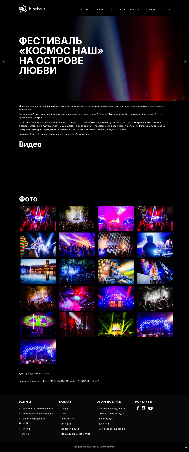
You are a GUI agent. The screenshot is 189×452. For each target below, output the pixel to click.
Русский (26, 428)
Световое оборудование (112, 408)
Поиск (23, 423)
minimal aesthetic (107, 446)
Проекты (85, 9)
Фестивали (66, 423)
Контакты (165, 9)
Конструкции (106, 418)
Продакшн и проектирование (38, 408)
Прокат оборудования (33, 418)
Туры (63, 413)
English (25, 433)
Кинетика (104, 423)
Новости (134, 9)
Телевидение (67, 418)
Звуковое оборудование (112, 428)
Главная (23, 381)
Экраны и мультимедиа (111, 413)
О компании (149, 9)
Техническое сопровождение (37, 413)
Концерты (65, 408)
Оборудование (116, 9)
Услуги (100, 9)
